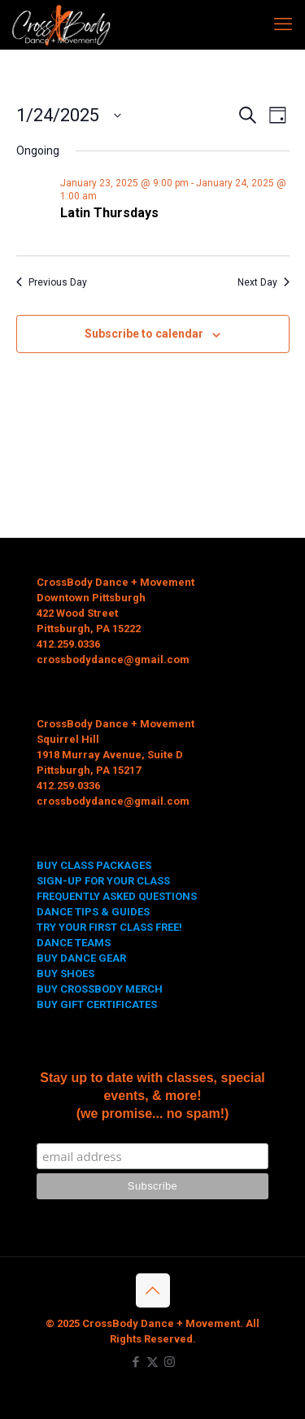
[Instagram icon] (169, 1362)
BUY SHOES (65, 973)
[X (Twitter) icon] (152, 1362)
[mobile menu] (283, 24)
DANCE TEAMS (74, 943)
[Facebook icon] (135, 1362)
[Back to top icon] (153, 1290)
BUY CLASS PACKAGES (94, 865)
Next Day (263, 282)
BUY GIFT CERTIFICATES (97, 1004)
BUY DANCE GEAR (81, 958)
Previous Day (51, 282)
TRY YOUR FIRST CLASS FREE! (109, 927)
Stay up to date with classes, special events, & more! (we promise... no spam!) (152, 1095)
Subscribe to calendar (144, 333)
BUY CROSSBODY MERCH (100, 989)
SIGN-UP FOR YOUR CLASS (103, 881)
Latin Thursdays (109, 212)
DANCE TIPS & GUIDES (93, 912)
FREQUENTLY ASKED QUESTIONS (117, 896)
